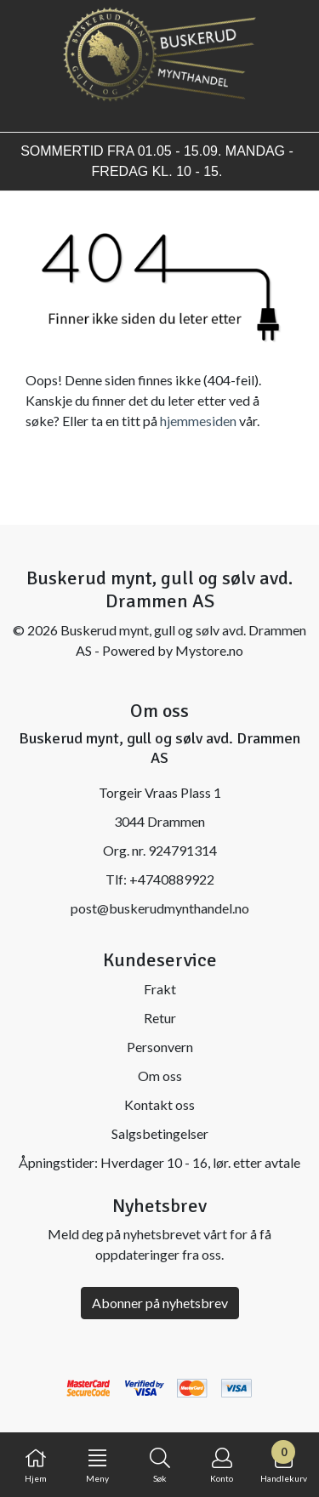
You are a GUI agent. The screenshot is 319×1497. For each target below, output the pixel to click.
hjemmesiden (198, 421)
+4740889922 (171, 879)
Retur (160, 1018)
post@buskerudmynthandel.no (160, 908)
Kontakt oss (159, 1104)
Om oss (160, 1075)
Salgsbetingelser (159, 1133)
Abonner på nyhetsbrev (160, 1303)
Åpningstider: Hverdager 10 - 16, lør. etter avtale (159, 1162)
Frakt (160, 989)
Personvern (160, 1047)
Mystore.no (209, 650)
